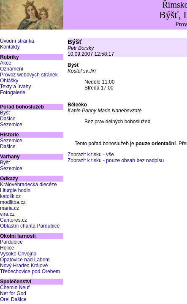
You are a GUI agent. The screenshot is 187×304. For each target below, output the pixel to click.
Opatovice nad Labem (24, 260)
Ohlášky (9, 81)
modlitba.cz (13, 202)
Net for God (13, 293)
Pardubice (11, 242)
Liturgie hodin (15, 190)
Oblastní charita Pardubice (30, 226)
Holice (7, 248)
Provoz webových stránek (29, 75)
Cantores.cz (13, 220)
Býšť (5, 113)
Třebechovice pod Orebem (30, 271)
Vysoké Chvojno (18, 254)
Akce (5, 63)
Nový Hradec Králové (24, 266)
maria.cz (9, 208)
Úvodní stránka (17, 41)
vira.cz (7, 214)
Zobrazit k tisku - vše (91, 154)
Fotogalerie (12, 92)
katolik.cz (10, 196)
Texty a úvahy (15, 87)
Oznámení (11, 69)
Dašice (8, 119)
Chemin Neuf (15, 287)
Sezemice (11, 125)
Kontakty (10, 47)
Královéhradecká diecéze (28, 184)
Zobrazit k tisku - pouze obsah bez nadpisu (116, 160)
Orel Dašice (13, 299)
